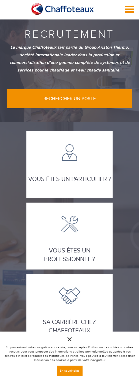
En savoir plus (70, 370)
